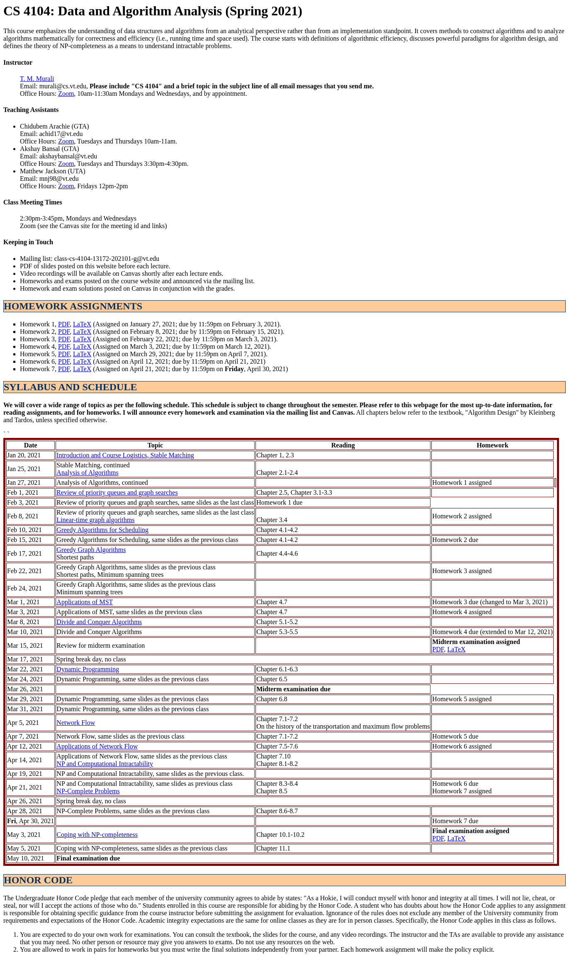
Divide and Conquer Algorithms (99, 621)
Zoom (66, 93)
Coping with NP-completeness (97, 834)
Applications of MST (84, 601)
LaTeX (82, 324)
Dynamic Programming (87, 669)
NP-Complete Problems (87, 791)
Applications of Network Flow (97, 746)
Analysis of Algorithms (87, 472)
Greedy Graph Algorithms (91, 549)
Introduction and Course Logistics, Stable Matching (125, 455)
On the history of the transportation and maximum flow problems (343, 726)
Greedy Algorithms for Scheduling (102, 529)
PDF (64, 324)
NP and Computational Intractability (104, 763)
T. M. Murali (37, 78)
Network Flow (75, 722)
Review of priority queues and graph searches (117, 492)
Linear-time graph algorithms (95, 519)
